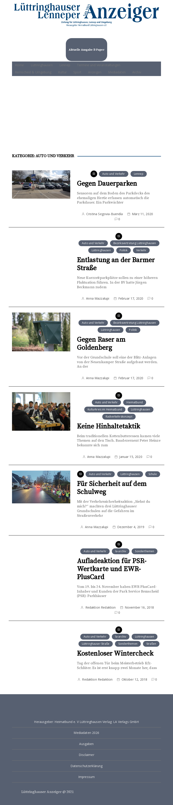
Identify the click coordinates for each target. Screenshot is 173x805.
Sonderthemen (144, 551)
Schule (153, 474)
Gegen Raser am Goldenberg (101, 344)
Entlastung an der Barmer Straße (116, 264)
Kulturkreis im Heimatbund (105, 409)
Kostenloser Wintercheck (115, 653)
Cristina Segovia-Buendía (104, 214)
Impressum (86, 777)
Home (19, 65)
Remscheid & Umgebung (33, 72)
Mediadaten (117, 72)
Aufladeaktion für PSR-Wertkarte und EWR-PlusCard (111, 569)
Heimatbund (135, 402)
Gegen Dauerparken (107, 183)
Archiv (136, 72)
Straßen (151, 644)
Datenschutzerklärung (86, 766)
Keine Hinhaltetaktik (108, 426)
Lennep (64, 65)
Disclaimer (86, 755)
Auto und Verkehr (113, 174)
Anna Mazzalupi (97, 298)
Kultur (62, 72)
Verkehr (141, 250)
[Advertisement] (86, 109)
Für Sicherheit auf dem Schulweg (112, 488)
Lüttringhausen (42, 65)
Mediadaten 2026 (86, 733)
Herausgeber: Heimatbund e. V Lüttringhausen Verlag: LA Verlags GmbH (86, 722)
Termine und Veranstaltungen (98, 65)
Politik (123, 250)
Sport (77, 72)
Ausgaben (86, 744)
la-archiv (120, 551)
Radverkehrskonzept (119, 416)
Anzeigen (94, 72)
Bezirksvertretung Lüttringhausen (134, 243)
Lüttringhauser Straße (95, 644)
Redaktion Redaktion (100, 607)
